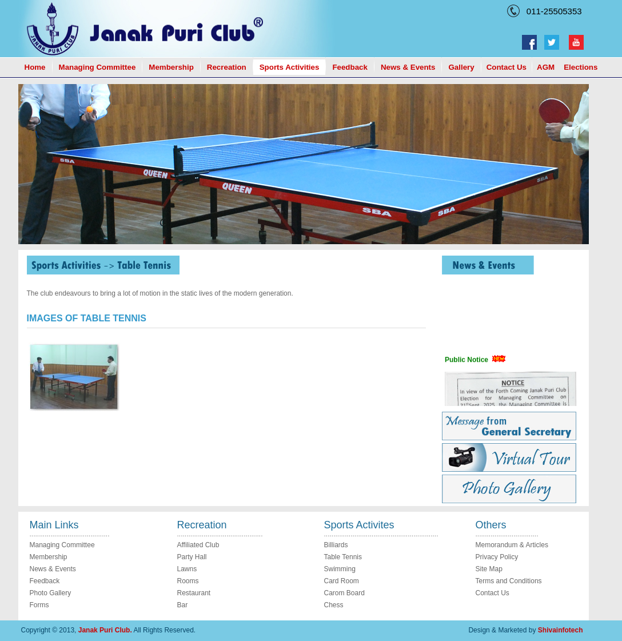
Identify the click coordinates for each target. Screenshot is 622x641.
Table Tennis (343, 557)
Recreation (226, 67)
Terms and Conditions (509, 581)
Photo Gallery (50, 593)
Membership (171, 67)
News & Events (408, 67)
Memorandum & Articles (512, 545)
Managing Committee (97, 67)
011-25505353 (552, 11)
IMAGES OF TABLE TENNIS (86, 318)
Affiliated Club (198, 545)
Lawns (187, 569)
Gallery (461, 67)
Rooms (188, 581)
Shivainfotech (560, 630)
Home (35, 67)
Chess (334, 605)
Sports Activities (290, 67)
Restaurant (194, 593)
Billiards (336, 545)
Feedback (350, 67)
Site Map (489, 569)
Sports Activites (359, 525)
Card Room (341, 581)
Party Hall (192, 557)
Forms (39, 605)
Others (491, 525)
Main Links (54, 525)
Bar (182, 605)
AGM (546, 67)
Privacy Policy (497, 557)
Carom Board (344, 593)
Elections (580, 67)
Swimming (340, 569)
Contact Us (507, 67)
